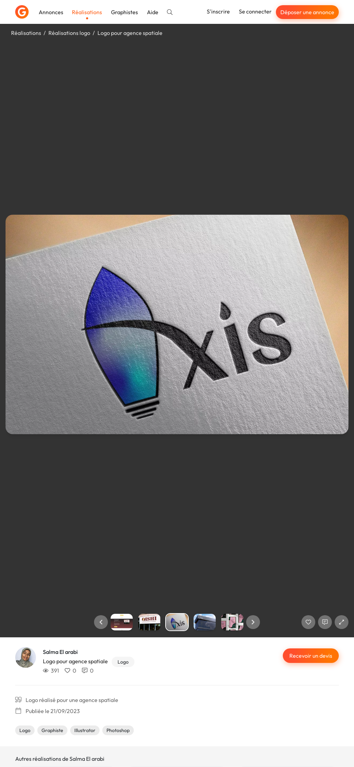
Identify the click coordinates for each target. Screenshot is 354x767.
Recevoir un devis (310, 655)
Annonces (51, 12)
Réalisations (87, 12)
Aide (152, 12)
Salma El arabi (60, 651)
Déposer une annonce (307, 12)
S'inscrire (218, 11)
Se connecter (255, 11)
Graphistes (124, 12)
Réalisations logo (69, 32)
